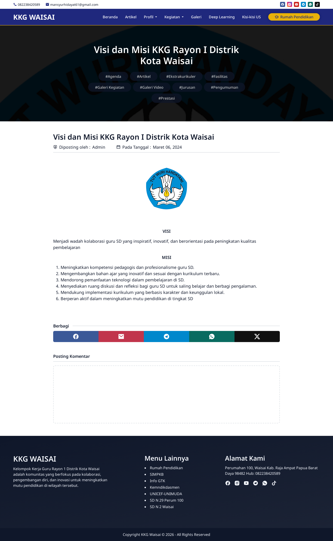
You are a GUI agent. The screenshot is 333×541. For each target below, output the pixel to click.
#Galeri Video (151, 87)
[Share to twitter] (257, 336)
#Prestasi (166, 98)
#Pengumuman (224, 87)
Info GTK (157, 480)
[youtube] (296, 4)
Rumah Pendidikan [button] (294, 16)
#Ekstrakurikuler (181, 76)
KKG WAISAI (34, 17)
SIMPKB (156, 474)
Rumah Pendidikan (166, 467)
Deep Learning (222, 16)
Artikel (130, 16)
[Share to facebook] (76, 336)
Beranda (110, 16)
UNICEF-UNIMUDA (166, 493)
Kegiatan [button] (172, 16)
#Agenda (113, 76)
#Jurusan (187, 87)
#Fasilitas (219, 76)
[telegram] (303, 4)
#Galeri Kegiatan (109, 87)
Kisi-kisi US (251, 16)
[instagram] (289, 4)
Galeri (196, 16)
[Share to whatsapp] (211, 336)
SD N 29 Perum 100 (166, 500)
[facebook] (282, 4)
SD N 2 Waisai (162, 506)
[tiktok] (317, 4)
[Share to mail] (121, 336)
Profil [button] (148, 16)
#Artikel (144, 76)
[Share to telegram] (166, 336)
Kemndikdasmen (164, 487)
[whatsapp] (310, 4)
